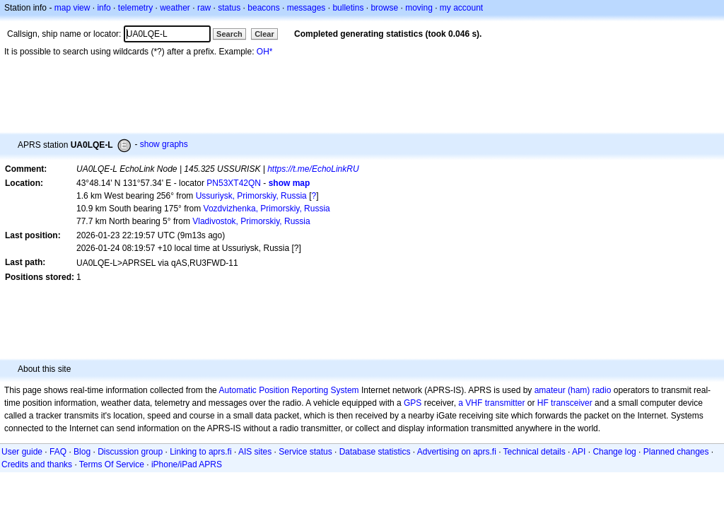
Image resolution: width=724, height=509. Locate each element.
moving (419, 8)
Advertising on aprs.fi (456, 452)
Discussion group (130, 452)
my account (461, 8)
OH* (265, 52)
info (103, 8)
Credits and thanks (36, 464)
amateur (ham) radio (573, 390)
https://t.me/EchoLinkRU (312, 169)
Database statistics (375, 452)
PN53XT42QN (233, 183)
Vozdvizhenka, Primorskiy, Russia (267, 208)
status (229, 8)
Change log (614, 452)
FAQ (57, 452)
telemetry (135, 8)
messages (306, 8)
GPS (412, 403)
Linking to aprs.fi (200, 452)
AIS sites (255, 452)
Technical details (534, 452)
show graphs (164, 144)
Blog (82, 452)
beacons (263, 8)
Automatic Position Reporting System (288, 390)
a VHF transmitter (491, 403)
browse (384, 8)
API (578, 452)
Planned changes (676, 452)
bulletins (347, 8)
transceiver (571, 403)
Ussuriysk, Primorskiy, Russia (251, 196)
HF (543, 403)
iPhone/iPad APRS (186, 464)
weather (175, 8)
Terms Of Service (111, 464)
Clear (264, 34)
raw (204, 8)
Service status (305, 452)
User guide (21, 452)
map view (72, 8)
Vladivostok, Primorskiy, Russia (251, 221)
